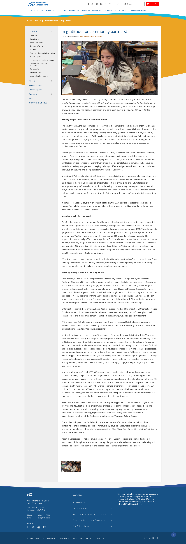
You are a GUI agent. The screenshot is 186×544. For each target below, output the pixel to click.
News (122, 10)
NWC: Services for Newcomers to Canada (92, 514)
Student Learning (69, 10)
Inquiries (33, 49)
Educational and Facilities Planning (42, 60)
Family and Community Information (42, 53)
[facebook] (88, 4)
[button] (52, 31)
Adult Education (92, 502)
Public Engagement (36, 72)
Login (118, 4)
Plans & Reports (35, 56)
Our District (36, 10)
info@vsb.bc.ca (44, 518)
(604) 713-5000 (44, 515)
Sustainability (35, 69)
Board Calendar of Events (39, 76)
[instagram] (101, 4)
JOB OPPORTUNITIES (138, 10)
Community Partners (37, 46)
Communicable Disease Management (38, 64)
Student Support (91, 10)
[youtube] (97, 4)
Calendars (110, 10)
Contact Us (99, 538)
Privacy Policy (64, 538)
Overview (33, 35)
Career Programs (92, 508)
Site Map (88, 538)
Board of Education (37, 42)
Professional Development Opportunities (92, 520)
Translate (109, 4)
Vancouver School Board (46, 538)
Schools (51, 10)
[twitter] (92, 4)
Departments (34, 39)
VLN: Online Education (92, 526)
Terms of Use (77, 538)
